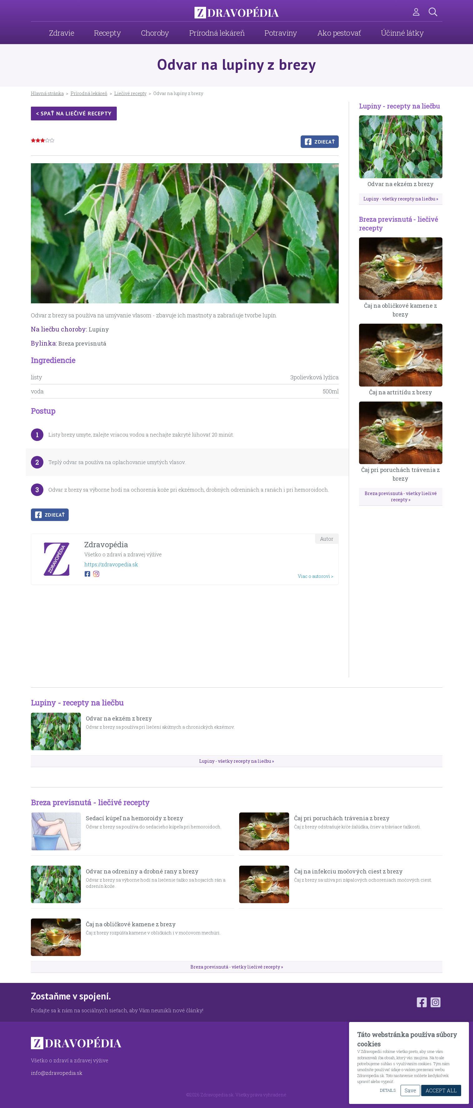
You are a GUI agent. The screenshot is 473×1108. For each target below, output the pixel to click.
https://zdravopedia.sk (111, 564)
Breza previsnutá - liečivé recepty (90, 802)
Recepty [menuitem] (107, 33)
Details (388, 1090)
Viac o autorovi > (315, 576)
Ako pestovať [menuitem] (339, 33)
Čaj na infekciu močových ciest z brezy (348, 871)
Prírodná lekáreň (89, 93)
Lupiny (99, 329)
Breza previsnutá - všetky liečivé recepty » (401, 496)
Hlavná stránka (47, 93)
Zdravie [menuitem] (61, 33)
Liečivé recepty (130, 93)
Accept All (441, 1090)
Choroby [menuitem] (155, 33)
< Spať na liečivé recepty (74, 113)
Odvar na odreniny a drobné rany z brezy (142, 871)
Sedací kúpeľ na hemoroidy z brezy (134, 818)
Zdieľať (319, 141)
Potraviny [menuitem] (280, 33)
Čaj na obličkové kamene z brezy (131, 924)
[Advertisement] (185, 633)
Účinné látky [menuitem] (402, 33)
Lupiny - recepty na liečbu (399, 106)
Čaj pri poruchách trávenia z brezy (342, 818)
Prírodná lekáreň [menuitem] (216, 33)
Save (410, 1090)
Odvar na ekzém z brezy (400, 184)
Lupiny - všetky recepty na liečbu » (400, 199)
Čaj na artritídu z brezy (400, 392)
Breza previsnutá (82, 343)
